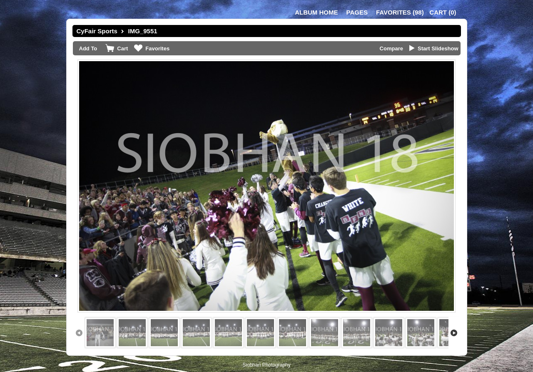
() (400, 12)
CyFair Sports (97, 31)
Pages (357, 12)
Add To (88, 48)
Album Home (316, 12)
